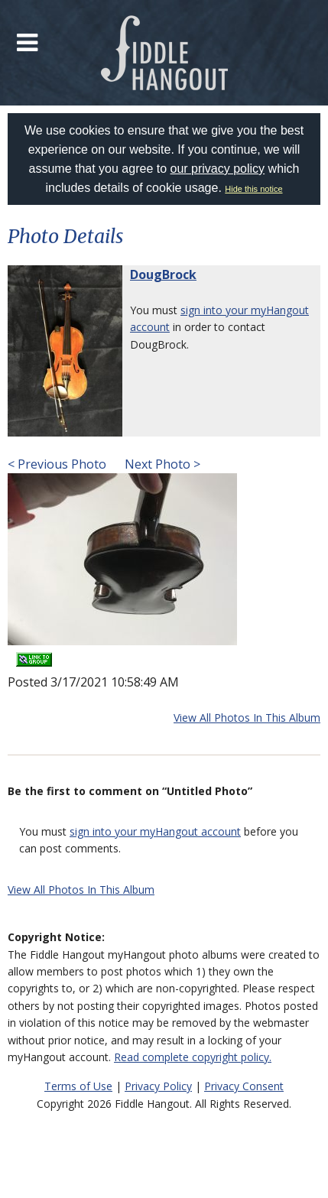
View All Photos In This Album (247, 717)
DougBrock (163, 274)
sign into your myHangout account (155, 831)
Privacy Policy (158, 1086)
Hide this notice (253, 188)
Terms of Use (78, 1086)
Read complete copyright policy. (192, 1057)
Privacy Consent (244, 1086)
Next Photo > (161, 464)
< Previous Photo (57, 464)
